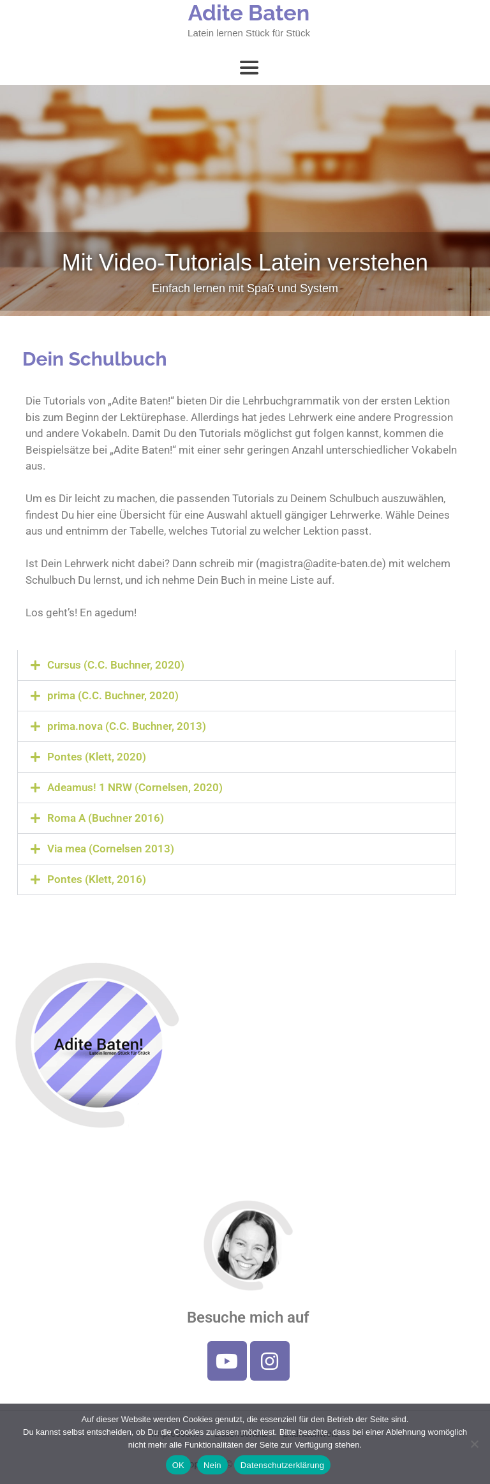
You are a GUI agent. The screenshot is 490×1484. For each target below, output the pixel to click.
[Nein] (474, 1443)
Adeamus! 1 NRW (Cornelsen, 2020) (135, 787)
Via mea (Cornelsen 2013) (110, 848)
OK (178, 1465)
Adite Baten (249, 13)
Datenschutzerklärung (282, 1465)
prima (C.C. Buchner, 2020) (113, 695)
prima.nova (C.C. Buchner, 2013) (126, 726)
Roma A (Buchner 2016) (105, 818)
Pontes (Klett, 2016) (96, 879)
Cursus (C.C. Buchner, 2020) (115, 664)
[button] (237, 665)
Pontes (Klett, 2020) (96, 756)
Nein (212, 1465)
